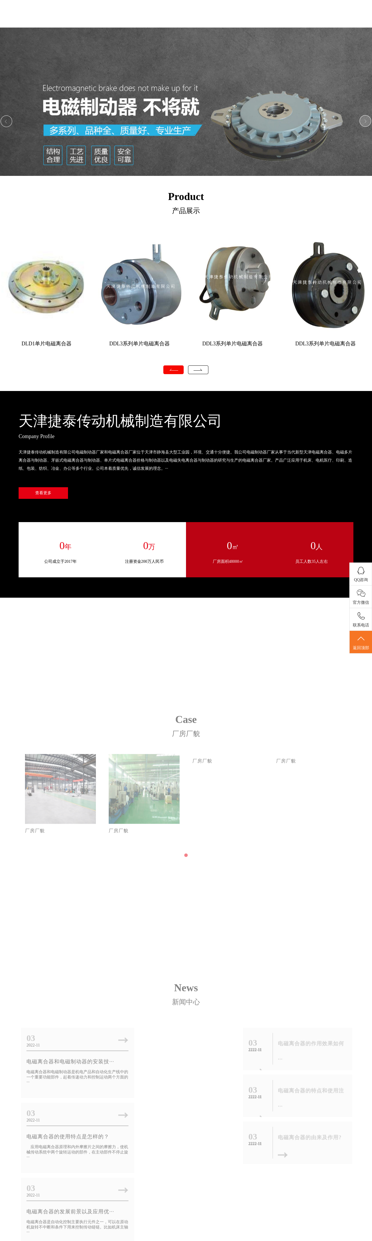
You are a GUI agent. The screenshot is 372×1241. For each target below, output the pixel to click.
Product (186, 196)
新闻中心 (211, 22)
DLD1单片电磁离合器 (46, 344)
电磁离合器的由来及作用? (309, 1132)
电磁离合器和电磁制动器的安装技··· (70, 1055)
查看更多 (43, 493)
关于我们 (170, 22)
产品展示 (252, 22)
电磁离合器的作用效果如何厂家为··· (182, 1126)
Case (186, 780)
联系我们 (333, 22)
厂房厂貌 (293, 22)
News (186, 982)
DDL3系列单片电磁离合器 (139, 344)
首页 (128, 22)
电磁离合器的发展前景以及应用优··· (70, 1126)
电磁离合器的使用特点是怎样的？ (179, 1055)
